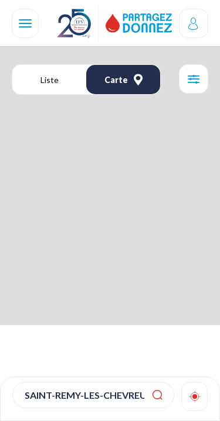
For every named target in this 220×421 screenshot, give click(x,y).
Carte (123, 79)
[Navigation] (25, 23)
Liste (49, 80)
